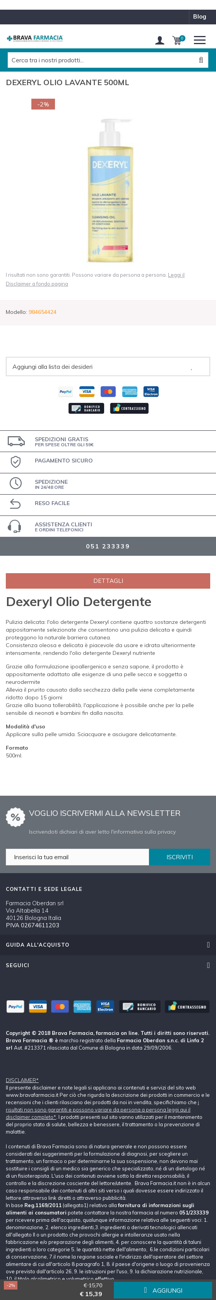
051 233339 (108, 546)
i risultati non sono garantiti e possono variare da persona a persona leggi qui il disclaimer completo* (102, 1109)
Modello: (16, 311)
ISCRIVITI (179, 857)
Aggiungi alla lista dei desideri (52, 366)
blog (199, 16)
